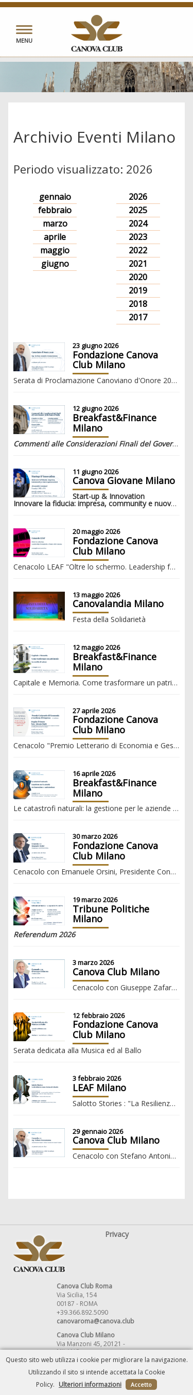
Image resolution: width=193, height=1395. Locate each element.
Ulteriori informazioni (90, 1384)
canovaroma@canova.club (95, 1321)
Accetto (141, 1384)
